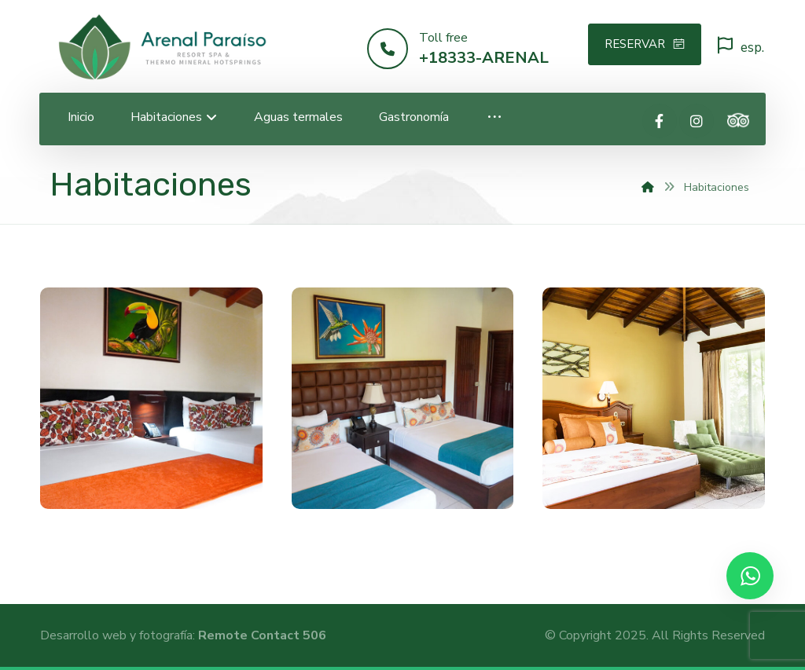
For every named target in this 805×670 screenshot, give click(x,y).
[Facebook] (659, 121)
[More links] (494, 117)
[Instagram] (696, 121)
